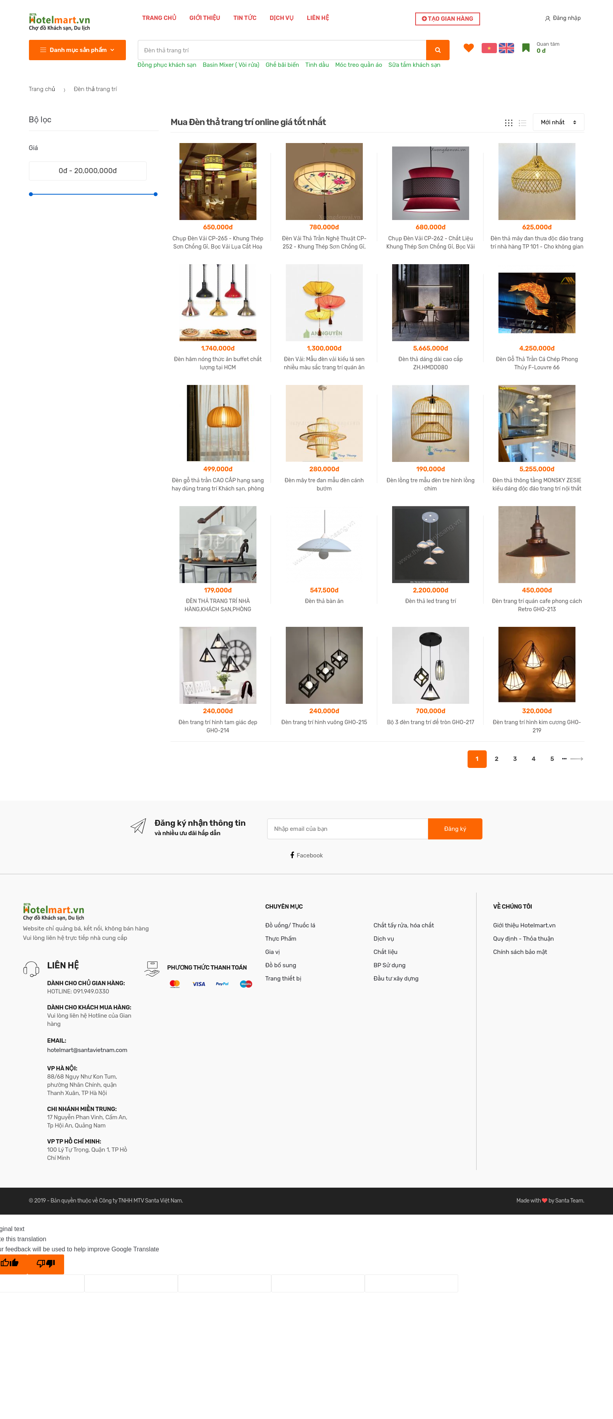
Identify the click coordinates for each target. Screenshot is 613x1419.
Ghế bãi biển (282, 64)
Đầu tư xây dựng (396, 978)
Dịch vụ (282, 17)
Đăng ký (455, 828)
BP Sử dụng (390, 965)
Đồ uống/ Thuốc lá (290, 925)
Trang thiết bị (283, 978)
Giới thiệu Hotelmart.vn (524, 925)
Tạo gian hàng (447, 18)
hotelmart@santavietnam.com (87, 1050)
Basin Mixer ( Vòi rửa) (231, 64)
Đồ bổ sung (280, 965)
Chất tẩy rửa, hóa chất (404, 925)
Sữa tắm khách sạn (415, 64)
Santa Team (569, 1200)
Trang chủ (159, 17)
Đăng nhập (563, 18)
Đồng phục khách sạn (167, 64)
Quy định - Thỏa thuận (523, 938)
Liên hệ (318, 17)
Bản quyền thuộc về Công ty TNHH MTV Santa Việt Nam (115, 1200)
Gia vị (272, 952)
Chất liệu (386, 952)
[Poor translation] (45, 1264)
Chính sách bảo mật (520, 952)
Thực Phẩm (281, 938)
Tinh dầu (317, 64)
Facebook (306, 855)
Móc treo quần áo (358, 64)
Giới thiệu (205, 17)
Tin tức (244, 17)
